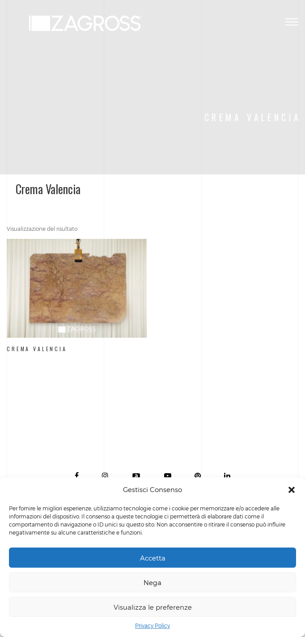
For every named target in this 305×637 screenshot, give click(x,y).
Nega (152, 582)
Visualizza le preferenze (153, 607)
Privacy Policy (152, 625)
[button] (291, 489)
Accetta (152, 558)
